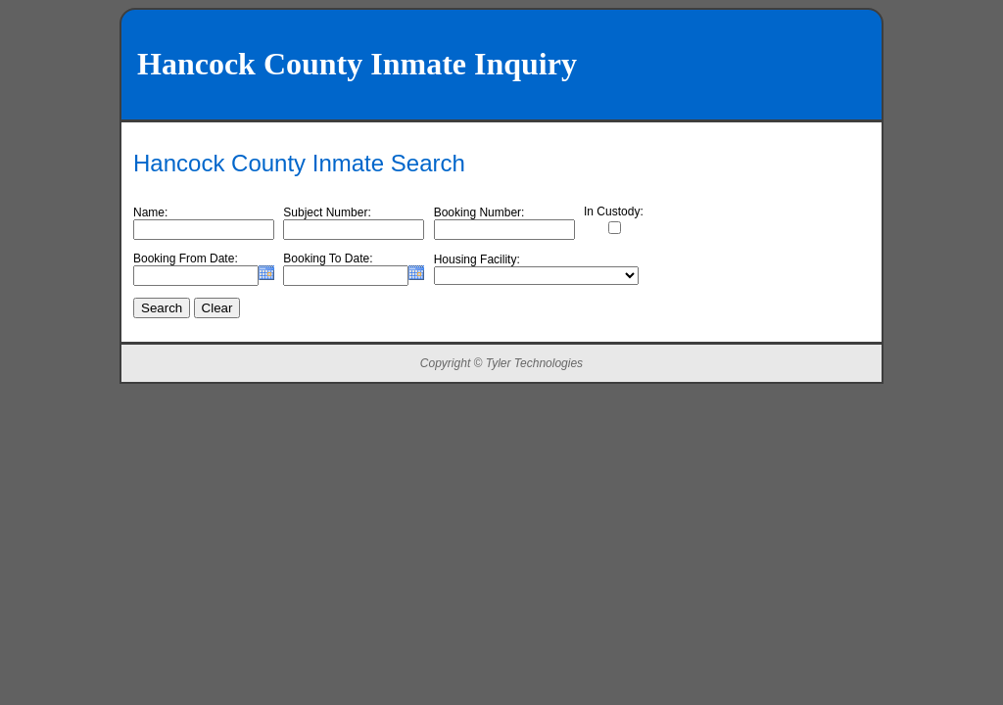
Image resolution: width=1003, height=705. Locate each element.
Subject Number (325, 212)
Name (149, 212)
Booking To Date (326, 258)
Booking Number (477, 212)
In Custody (612, 211)
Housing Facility (475, 259)
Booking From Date (183, 258)
